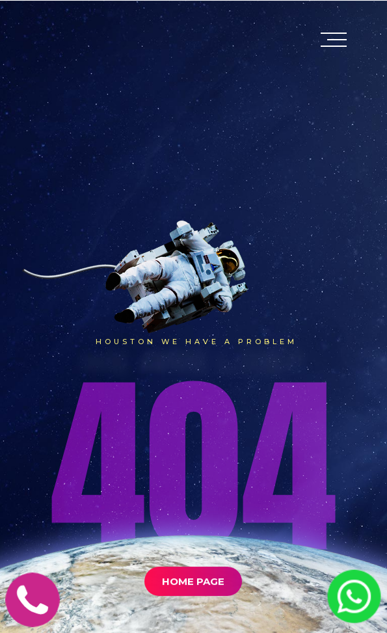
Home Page (193, 597)
